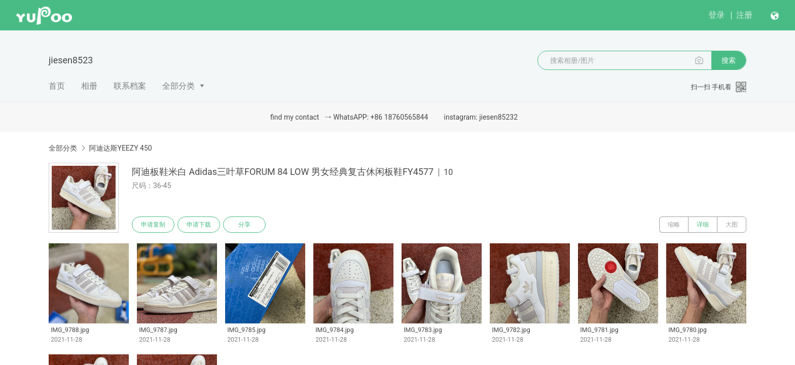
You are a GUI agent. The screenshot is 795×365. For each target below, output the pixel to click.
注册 (744, 15)
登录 (716, 15)
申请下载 (199, 224)
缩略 (674, 224)
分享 (244, 224)
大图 (732, 224)
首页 (57, 86)
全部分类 (178, 86)
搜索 (728, 60)
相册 (89, 86)
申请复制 (153, 224)
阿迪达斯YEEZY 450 (120, 148)
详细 (703, 224)
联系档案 (130, 86)
